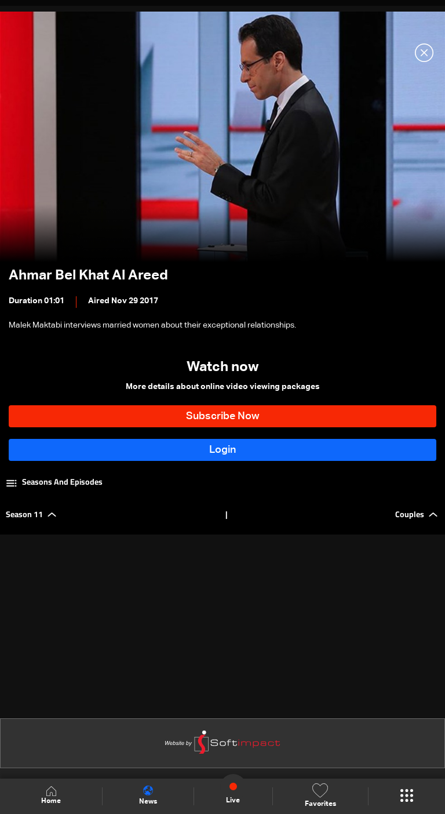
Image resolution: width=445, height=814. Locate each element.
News (148, 795)
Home (51, 795)
